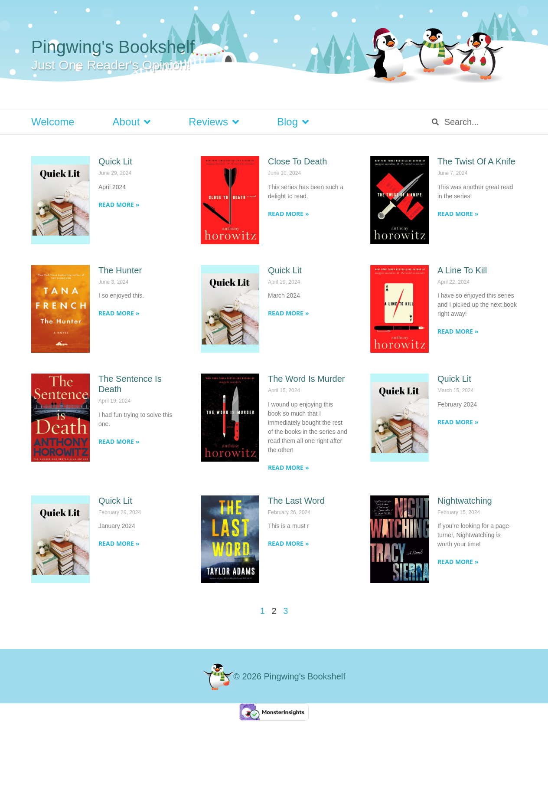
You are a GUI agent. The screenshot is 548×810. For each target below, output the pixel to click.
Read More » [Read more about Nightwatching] (458, 561)
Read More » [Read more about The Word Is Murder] (288, 467)
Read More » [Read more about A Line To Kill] (458, 331)
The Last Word (296, 500)
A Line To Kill (462, 270)
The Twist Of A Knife (476, 161)
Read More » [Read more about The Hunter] (119, 313)
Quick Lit (115, 161)
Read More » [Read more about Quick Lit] (119, 204)
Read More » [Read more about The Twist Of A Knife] (458, 214)
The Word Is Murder (306, 379)
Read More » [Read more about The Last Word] (288, 543)
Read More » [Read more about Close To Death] (288, 214)
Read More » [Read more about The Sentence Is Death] (119, 441)
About (132, 122)
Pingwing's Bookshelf (113, 46)
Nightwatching (464, 500)
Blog (293, 122)
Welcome (53, 122)
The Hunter (120, 270)
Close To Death (297, 161)
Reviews (214, 122)
